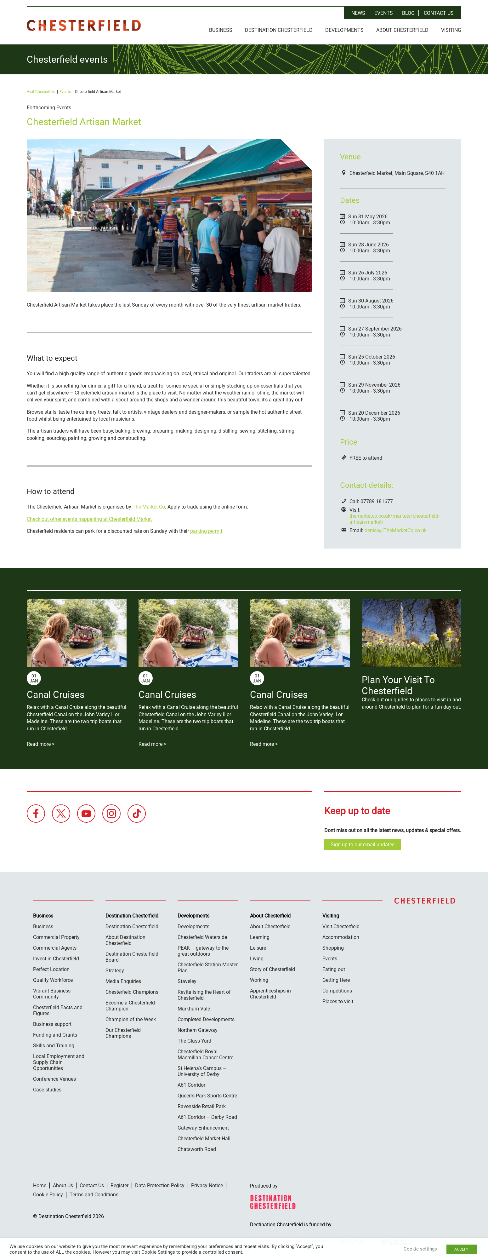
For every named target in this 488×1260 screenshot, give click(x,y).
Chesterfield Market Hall (204, 1138)
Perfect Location (51, 969)
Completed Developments (206, 1019)
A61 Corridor (191, 1085)
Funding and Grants (55, 1035)
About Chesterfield (402, 30)
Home (39, 1185)
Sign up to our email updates (362, 844)
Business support (52, 1024)
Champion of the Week (130, 1019)
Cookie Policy (48, 1194)
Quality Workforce (53, 980)
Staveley (187, 981)
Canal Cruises (55, 694)
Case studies (47, 1089)
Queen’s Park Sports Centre (207, 1095)
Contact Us (439, 13)
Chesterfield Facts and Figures (57, 1010)
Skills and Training (53, 1045)
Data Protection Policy (159, 1185)
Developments (344, 30)
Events (383, 13)
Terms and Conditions (94, 1194)
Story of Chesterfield (272, 969)
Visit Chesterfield (41, 91)
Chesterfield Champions (131, 992)
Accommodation (340, 937)
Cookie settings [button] (420, 1249)
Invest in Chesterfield (56, 958)
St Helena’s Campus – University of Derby (202, 1071)
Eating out (333, 969)
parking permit (206, 531)
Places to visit (337, 1001)
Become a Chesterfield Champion (130, 1005)
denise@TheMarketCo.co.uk (396, 530)
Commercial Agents (55, 948)
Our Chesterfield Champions (123, 1033)
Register (119, 1185)
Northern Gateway (198, 1030)
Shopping (333, 948)
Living (257, 958)
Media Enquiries (123, 981)
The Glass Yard (194, 1041)
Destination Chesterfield (84, 25)
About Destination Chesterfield (125, 940)
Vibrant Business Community (52, 993)
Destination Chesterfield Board (131, 957)
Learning (260, 937)
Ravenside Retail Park (202, 1106)
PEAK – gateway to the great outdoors (203, 951)
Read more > (40, 744)
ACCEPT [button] (461, 1249)
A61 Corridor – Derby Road (207, 1117)
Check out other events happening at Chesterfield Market (89, 519)
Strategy (114, 970)
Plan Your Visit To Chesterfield (398, 685)
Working (259, 980)
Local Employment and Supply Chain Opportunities (58, 1062)
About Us (63, 1185)
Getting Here (336, 980)
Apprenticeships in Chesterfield (270, 993)
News (358, 13)
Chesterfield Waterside (202, 937)
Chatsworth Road (197, 1149)
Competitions (337, 990)
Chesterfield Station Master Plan (208, 967)
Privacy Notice (207, 1185)
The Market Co (149, 506)
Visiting (451, 30)
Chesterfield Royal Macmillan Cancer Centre (205, 1054)
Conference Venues (54, 1079)
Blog (408, 13)
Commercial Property (56, 937)
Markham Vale (194, 1008)
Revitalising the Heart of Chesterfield (204, 995)
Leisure (258, 948)
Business (220, 30)
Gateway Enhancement (203, 1128)
